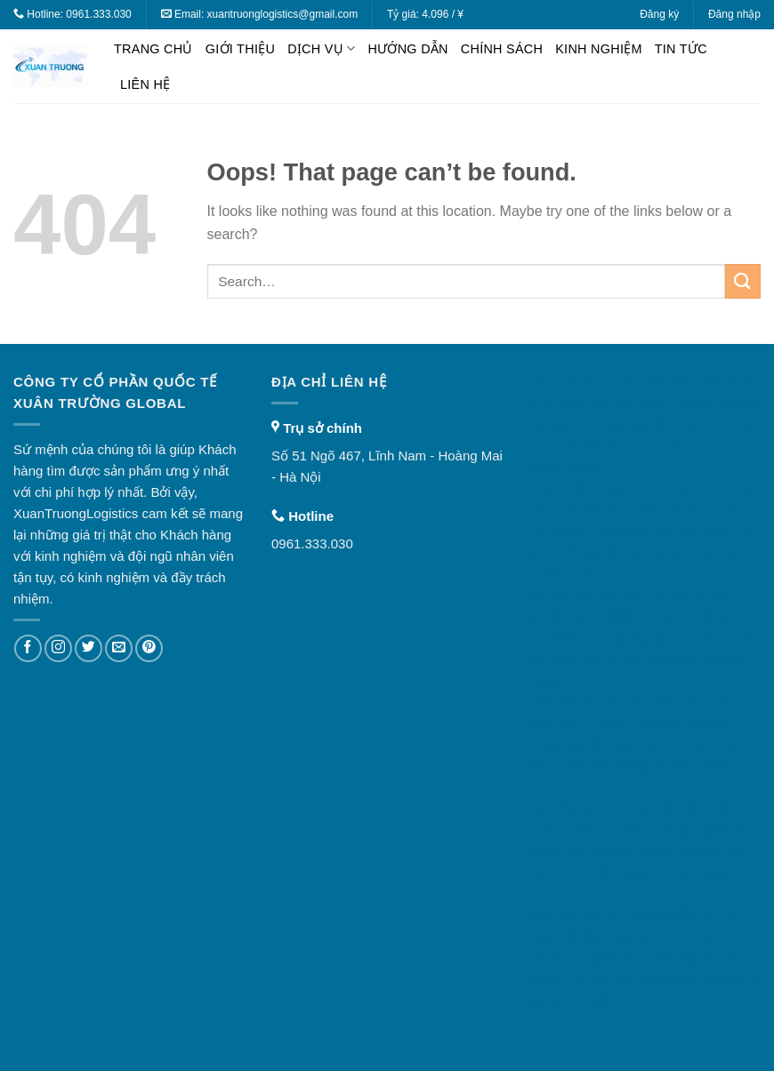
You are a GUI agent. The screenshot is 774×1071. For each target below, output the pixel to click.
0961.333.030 (98, 14)
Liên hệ (145, 84)
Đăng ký (659, 14)
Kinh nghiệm (598, 49)
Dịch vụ (321, 48)
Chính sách (502, 49)
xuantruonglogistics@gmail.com (283, 14)
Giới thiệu (240, 49)
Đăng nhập (734, 14)
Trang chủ (153, 49)
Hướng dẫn (407, 49)
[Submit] (743, 281)
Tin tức (681, 49)
